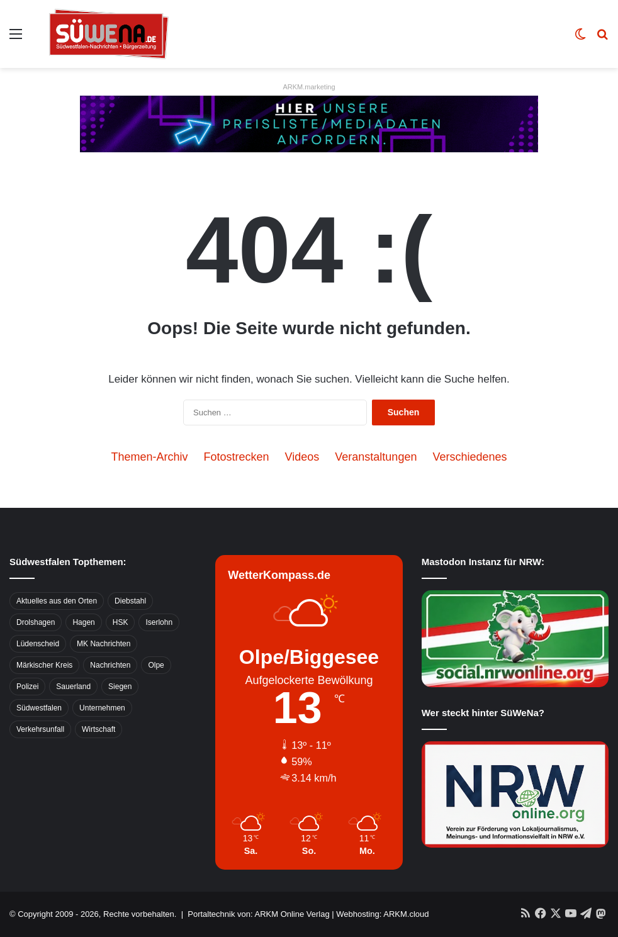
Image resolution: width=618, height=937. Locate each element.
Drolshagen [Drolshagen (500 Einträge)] (35, 622)
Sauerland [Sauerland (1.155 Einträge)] (73, 686)
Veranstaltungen (376, 457)
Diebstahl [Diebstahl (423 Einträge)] (130, 601)
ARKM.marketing (309, 87)
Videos (302, 457)
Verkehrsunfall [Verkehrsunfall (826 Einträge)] (40, 729)
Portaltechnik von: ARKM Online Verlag (258, 914)
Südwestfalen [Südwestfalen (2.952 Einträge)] (39, 708)
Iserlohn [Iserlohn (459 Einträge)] (158, 622)
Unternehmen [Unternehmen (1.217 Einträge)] (102, 708)
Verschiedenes (469, 457)
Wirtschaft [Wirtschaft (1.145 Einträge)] (98, 729)
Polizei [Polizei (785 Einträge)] (27, 686)
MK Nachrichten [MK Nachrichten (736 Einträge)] (103, 643)
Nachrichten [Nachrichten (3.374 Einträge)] (110, 665)
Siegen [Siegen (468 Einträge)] (120, 686)
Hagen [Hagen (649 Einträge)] (83, 622)
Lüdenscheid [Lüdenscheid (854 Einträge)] (37, 643)
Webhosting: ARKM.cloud (382, 914)
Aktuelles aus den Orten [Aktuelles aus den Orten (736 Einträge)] (56, 601)
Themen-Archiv (149, 457)
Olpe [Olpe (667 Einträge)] (156, 665)
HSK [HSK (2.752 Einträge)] (120, 622)
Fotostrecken (236, 457)
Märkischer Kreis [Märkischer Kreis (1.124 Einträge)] (44, 665)
